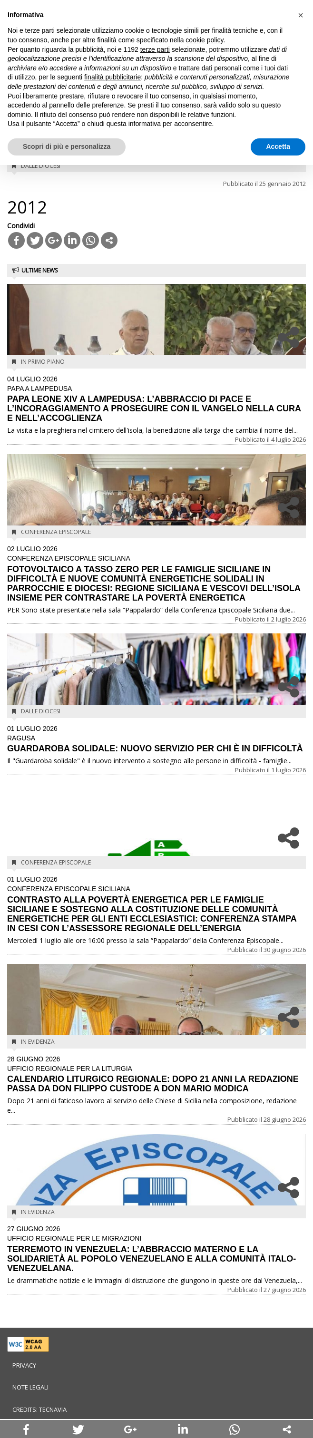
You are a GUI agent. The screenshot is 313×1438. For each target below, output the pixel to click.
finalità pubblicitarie (112, 77)
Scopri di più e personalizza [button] (66, 146)
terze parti (155, 49)
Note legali (30, 1387)
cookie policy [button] (204, 40)
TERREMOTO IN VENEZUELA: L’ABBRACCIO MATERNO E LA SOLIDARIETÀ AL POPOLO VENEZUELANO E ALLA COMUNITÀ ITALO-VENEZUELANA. (156, 1249)
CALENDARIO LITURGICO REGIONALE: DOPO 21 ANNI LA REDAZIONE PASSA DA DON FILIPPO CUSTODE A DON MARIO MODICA (156, 1075)
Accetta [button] (278, 146)
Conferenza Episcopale (56, 532)
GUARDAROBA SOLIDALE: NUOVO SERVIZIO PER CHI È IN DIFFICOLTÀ (156, 739)
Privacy (24, 1365)
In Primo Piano (43, 362)
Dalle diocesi (40, 166)
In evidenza (38, 1042)
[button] (300, 15)
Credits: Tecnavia (39, 1409)
